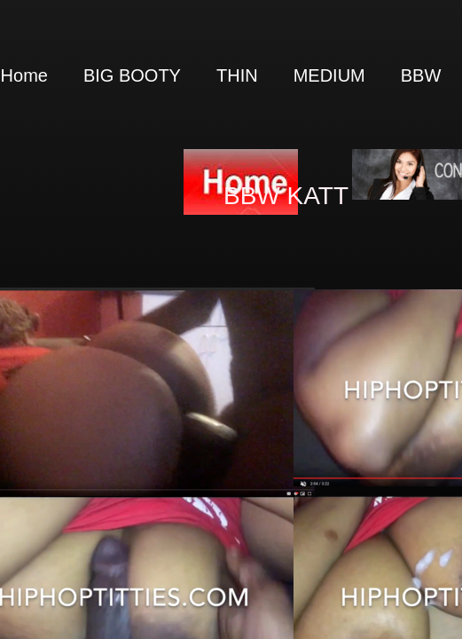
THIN (237, 75)
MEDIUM (329, 75)
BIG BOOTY (132, 75)
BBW (421, 75)
